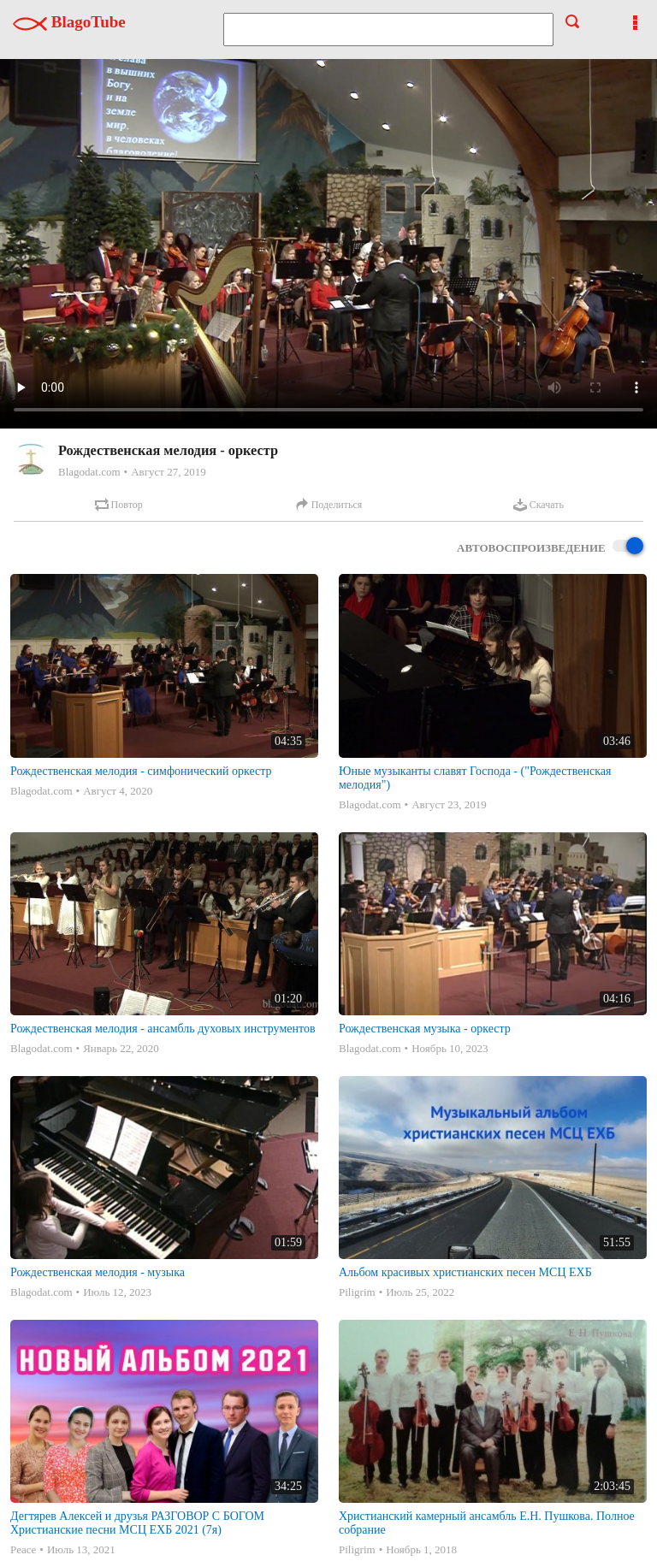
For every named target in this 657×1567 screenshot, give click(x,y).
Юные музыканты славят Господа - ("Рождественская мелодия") (475, 778)
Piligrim (357, 1292)
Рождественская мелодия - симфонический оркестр (141, 771)
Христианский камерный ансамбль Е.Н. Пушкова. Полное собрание (487, 1523)
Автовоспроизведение (550, 547)
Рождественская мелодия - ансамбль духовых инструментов (163, 1028)
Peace (23, 1549)
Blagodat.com (89, 471)
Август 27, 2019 (168, 471)
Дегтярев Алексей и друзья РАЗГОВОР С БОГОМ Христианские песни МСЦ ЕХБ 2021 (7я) (137, 1523)
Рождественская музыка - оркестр (425, 1028)
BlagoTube (69, 22)
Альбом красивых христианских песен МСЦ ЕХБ (465, 1272)
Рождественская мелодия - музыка (97, 1272)
